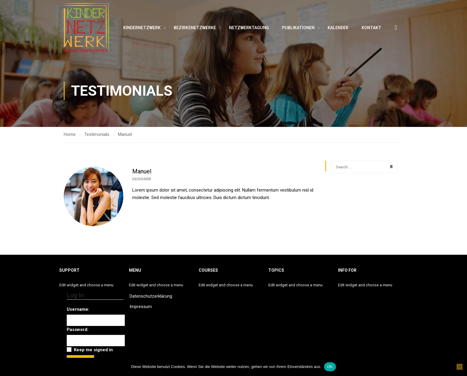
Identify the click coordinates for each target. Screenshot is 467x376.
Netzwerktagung (249, 28)
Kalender (338, 28)
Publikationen (298, 28)
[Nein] (460, 367)
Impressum (141, 306)
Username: (78, 309)
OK (330, 366)
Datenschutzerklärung (151, 296)
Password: (77, 329)
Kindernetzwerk (142, 28)
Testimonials (96, 136)
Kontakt (371, 28)
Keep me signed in (93, 349)
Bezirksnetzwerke (195, 28)
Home (70, 136)
